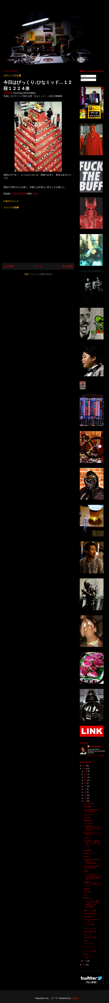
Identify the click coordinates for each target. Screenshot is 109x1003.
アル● (86, 895)
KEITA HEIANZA (95, 746)
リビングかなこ (89, 823)
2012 (84, 768)
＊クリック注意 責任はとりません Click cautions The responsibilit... (92, 903)
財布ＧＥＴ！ (88, 898)
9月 (85, 780)
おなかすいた (88, 814)
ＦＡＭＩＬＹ (88, 957)
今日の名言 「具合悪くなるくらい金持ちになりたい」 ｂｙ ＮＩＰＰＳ (92, 843)
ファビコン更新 (89, 924)
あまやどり (87, 838)
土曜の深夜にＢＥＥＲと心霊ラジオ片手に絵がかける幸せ (92, 828)
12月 (86, 771)
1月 (85, 961)
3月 (85, 798)
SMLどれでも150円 (90, 937)
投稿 (83, 76)
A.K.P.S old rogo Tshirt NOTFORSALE (91, 810)
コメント (85, 80)
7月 (85, 786)
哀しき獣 (87, 817)
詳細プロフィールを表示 (96, 755)
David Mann (88, 916)
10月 (86, 777)
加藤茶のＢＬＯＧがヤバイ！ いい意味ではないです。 (92, 884)
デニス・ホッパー (90, 928)
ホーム (38, 266)
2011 (84, 965)
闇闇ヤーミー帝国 (90, 911)
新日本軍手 (87, 850)
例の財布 (87, 889)
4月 (85, 795)
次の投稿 (8, 266)
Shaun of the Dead (90, 931)
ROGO (86, 856)
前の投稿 (67, 266)
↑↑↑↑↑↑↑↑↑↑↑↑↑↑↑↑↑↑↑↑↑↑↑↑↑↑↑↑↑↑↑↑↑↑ (92, 947)
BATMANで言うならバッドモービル (92, 834)
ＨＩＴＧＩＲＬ (89, 943)
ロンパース (87, 934)
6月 (85, 789)
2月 (85, 801)
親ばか (86, 954)
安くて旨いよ (88, 892)
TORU (86, 940)
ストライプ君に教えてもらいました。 (92, 920)
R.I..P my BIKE (89, 804)
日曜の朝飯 (87, 806)
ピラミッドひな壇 (90, 951)
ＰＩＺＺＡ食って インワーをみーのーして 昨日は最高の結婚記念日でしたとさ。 (92, 876)
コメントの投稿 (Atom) (41, 274)
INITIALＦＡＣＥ (89, 853)
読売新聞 (7, 93)
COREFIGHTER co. (90, 913)
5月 (85, 792)
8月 (85, 783)
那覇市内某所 (88, 820)
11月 (86, 774)
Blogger (74, 998)
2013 (84, 766)
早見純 (86, 871)
